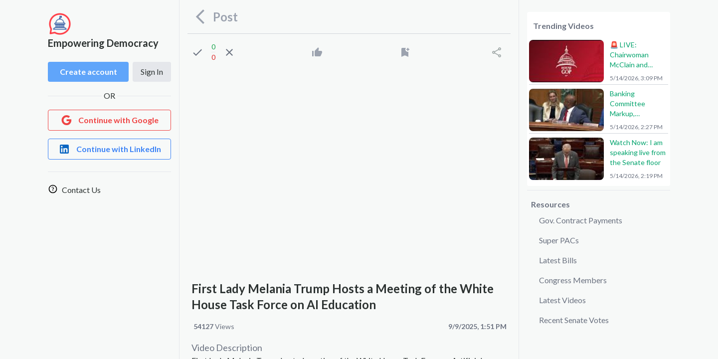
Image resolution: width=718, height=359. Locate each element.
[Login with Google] (109, 120)
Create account (88, 71)
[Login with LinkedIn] (109, 149)
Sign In (152, 71)
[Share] (497, 52)
